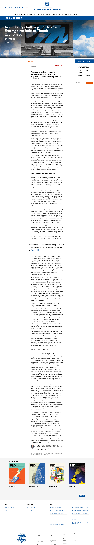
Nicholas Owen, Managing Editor (57, 508)
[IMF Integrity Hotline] (22, 7)
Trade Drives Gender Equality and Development (84, 66)
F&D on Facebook (31, 506)
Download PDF (59, 65)
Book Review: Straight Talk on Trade (84, 71)
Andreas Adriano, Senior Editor (56, 511)
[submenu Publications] (78, 14)
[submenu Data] (68, 14)
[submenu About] (19, 14)
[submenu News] (56, 14)
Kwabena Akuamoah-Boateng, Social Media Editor (80, 521)
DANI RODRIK (10, 39)
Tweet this (35, 250)
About (17, 14)
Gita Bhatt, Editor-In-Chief (55, 506)
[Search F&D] (80, 82)
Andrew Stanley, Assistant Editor (57, 520)
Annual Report (53, 542)
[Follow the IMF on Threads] (13, 7)
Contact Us (7, 508)
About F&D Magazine (9, 506)
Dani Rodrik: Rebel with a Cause (84, 76)
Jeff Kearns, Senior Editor (55, 514)
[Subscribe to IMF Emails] (19, 7)
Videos (60, 14)
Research (23, 14)
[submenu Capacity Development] (50, 14)
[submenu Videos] (63, 14)
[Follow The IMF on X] (5, 7)
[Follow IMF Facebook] (7, 7)
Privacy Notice (64, 532)
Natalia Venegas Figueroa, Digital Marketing (79, 518)
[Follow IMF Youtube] (15, 7)
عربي (74, 531)
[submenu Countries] (35, 14)
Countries (32, 14)
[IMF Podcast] (17, 7)
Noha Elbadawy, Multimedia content (80, 506)
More (81, 495)
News (54, 14)
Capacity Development (44, 14)
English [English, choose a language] (31, 62)
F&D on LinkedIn (30, 508)
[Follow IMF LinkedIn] (9, 7)
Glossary (65, 541)
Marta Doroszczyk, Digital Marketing (80, 514)
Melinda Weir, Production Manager (80, 508)
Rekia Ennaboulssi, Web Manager (79, 511)
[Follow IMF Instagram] (11, 7)
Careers (65, 539)
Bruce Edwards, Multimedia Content (58, 523)
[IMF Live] (26, 8)
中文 (74, 534)
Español (75, 543)
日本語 (75, 538)
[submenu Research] (27, 14)
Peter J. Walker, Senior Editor (56, 517)
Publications (73, 14)
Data (66, 14)
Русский (76, 541)
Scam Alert (65, 544)
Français (76, 536)
